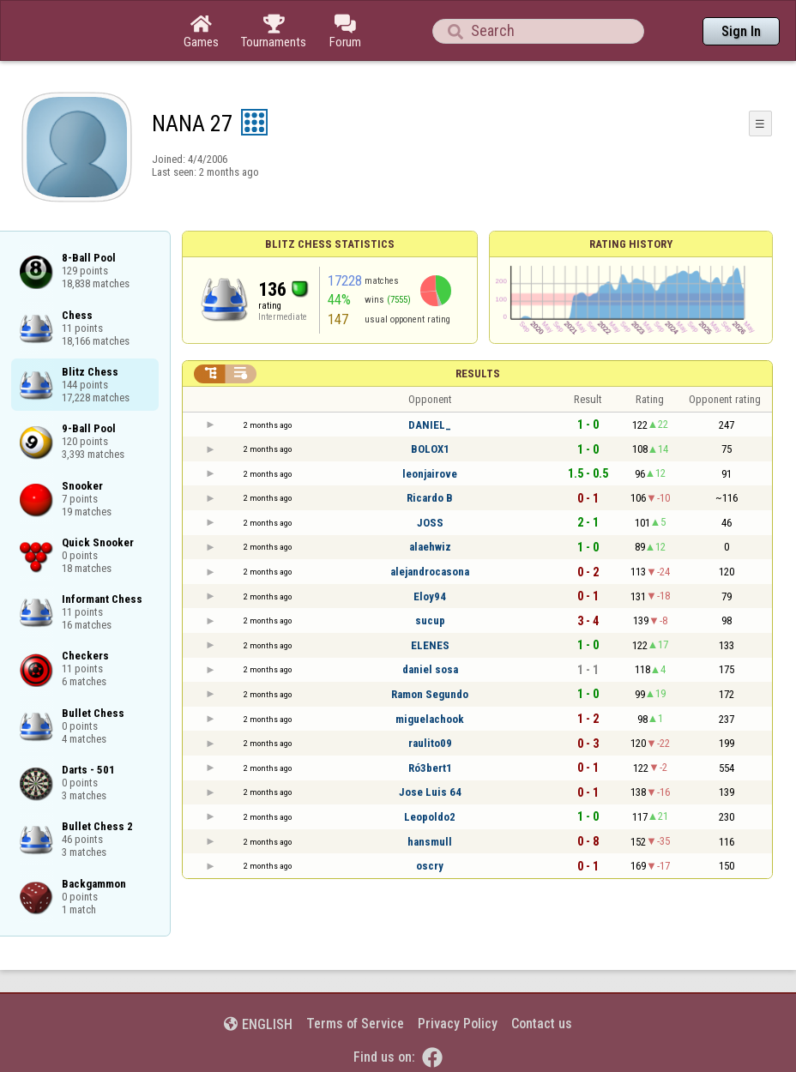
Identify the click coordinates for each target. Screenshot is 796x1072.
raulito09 (430, 743)
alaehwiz (430, 546)
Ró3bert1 (430, 768)
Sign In (741, 31)
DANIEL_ (429, 425)
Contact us (541, 1023)
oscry (429, 865)
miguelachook (429, 719)
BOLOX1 (430, 449)
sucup (430, 620)
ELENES (430, 645)
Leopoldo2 (429, 816)
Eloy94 (429, 596)
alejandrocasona (429, 571)
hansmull (429, 841)
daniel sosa (430, 669)
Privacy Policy (458, 1023)
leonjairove (429, 473)
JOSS (430, 522)
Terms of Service (355, 1023)
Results (477, 373)
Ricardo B (430, 497)
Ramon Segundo (429, 694)
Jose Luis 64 (430, 792)
